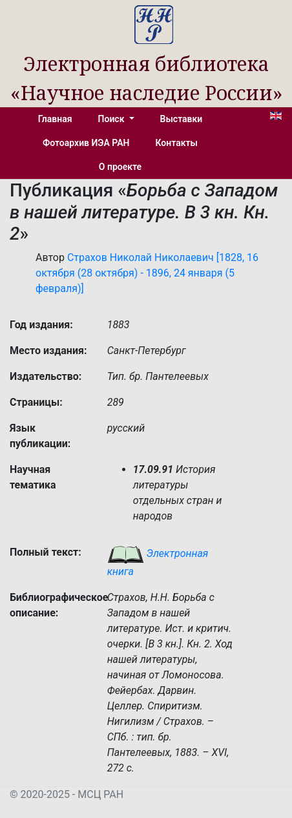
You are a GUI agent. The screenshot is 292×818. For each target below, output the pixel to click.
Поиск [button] (112, 119)
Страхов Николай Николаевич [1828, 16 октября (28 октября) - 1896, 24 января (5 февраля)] (147, 273)
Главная (55, 119)
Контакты (177, 143)
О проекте (120, 167)
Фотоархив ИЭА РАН (86, 143)
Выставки (181, 119)
